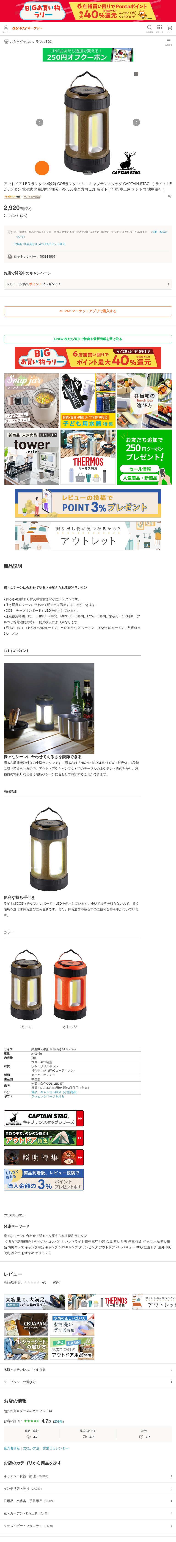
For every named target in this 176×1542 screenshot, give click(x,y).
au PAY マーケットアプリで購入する (88, 311)
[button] (169, 196)
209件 (58, 1421)
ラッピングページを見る (47, 1096)
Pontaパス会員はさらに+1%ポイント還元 (39, 244)
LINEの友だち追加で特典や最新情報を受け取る (88, 339)
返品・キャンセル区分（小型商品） (55, 1092)
